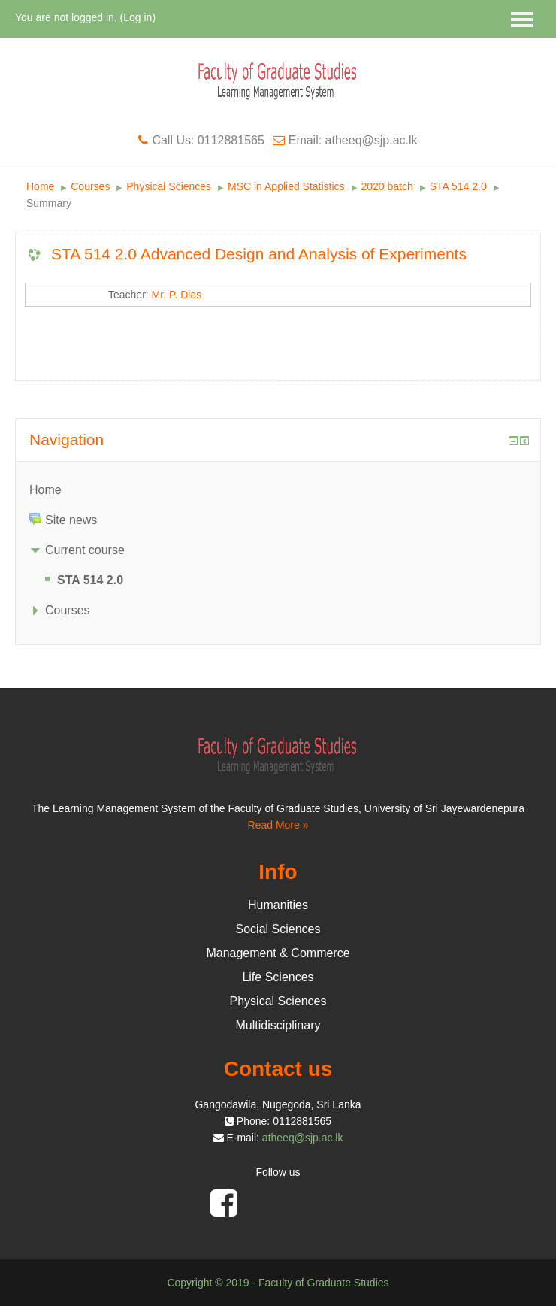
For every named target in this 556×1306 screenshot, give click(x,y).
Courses (90, 186)
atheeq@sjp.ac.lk (302, 1138)
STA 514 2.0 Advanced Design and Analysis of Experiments (259, 253)
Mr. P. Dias (177, 295)
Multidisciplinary (278, 1025)
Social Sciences (278, 929)
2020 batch (387, 186)
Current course (85, 550)
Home (40, 186)
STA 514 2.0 (458, 186)
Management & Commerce (277, 953)
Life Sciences (277, 977)
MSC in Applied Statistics (286, 186)
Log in (137, 17)
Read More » (278, 825)
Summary (48, 203)
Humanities (278, 904)
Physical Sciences (168, 186)
